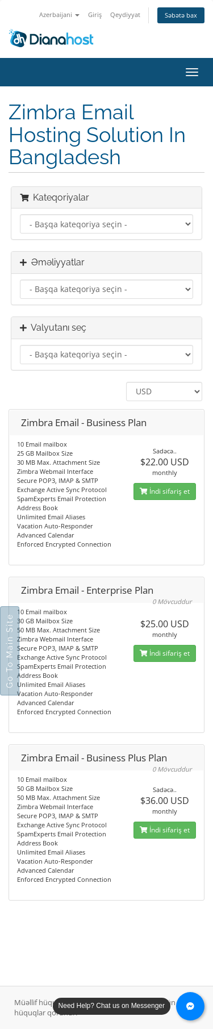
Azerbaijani (59, 14)
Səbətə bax (181, 15)
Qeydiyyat (125, 14)
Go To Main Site (9, 651)
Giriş (95, 14)
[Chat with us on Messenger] (190, 1006)
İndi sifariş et (165, 491)
